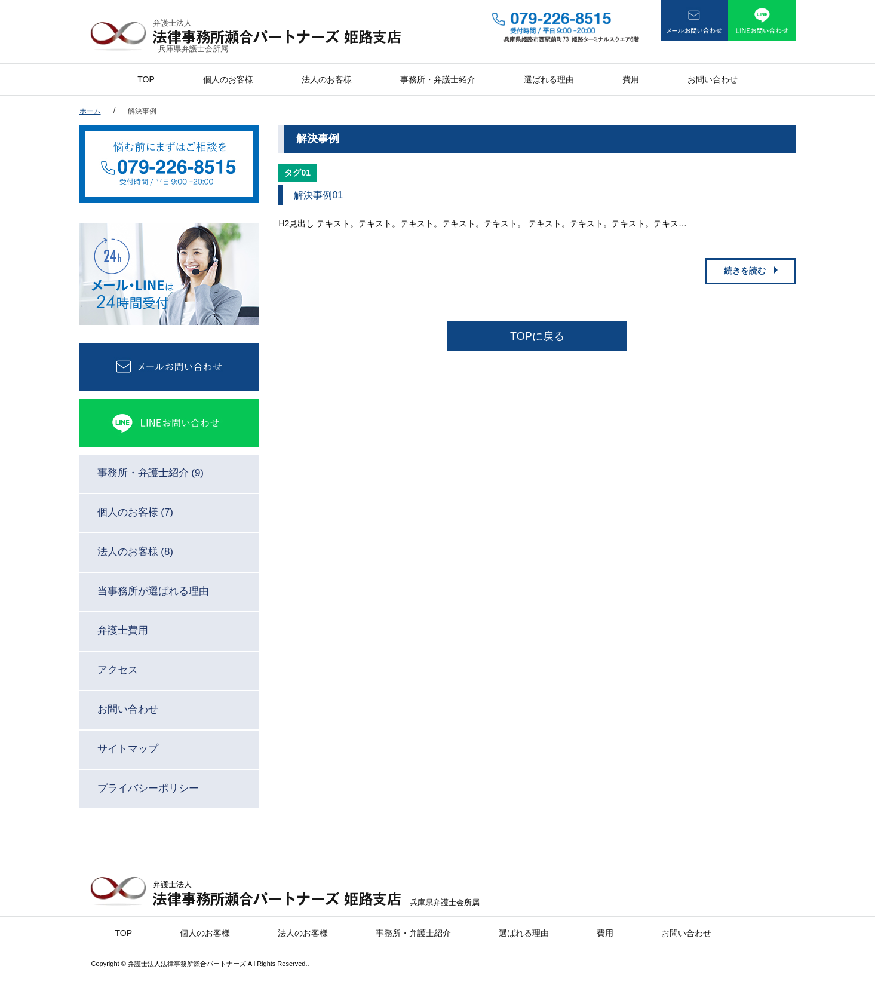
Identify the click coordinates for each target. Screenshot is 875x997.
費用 (630, 79)
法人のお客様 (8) (135, 551)
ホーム (90, 111)
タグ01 (297, 172)
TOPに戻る (537, 336)
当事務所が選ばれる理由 (153, 591)
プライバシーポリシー (148, 788)
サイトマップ (127, 748)
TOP (146, 79)
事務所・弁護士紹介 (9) (150, 472)
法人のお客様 (327, 79)
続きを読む (745, 270)
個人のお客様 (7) (135, 512)
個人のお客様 (228, 79)
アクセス (117, 670)
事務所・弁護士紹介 (437, 79)
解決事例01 (318, 195)
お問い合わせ (712, 79)
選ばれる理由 (549, 79)
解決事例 (142, 111)
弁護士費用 (122, 630)
